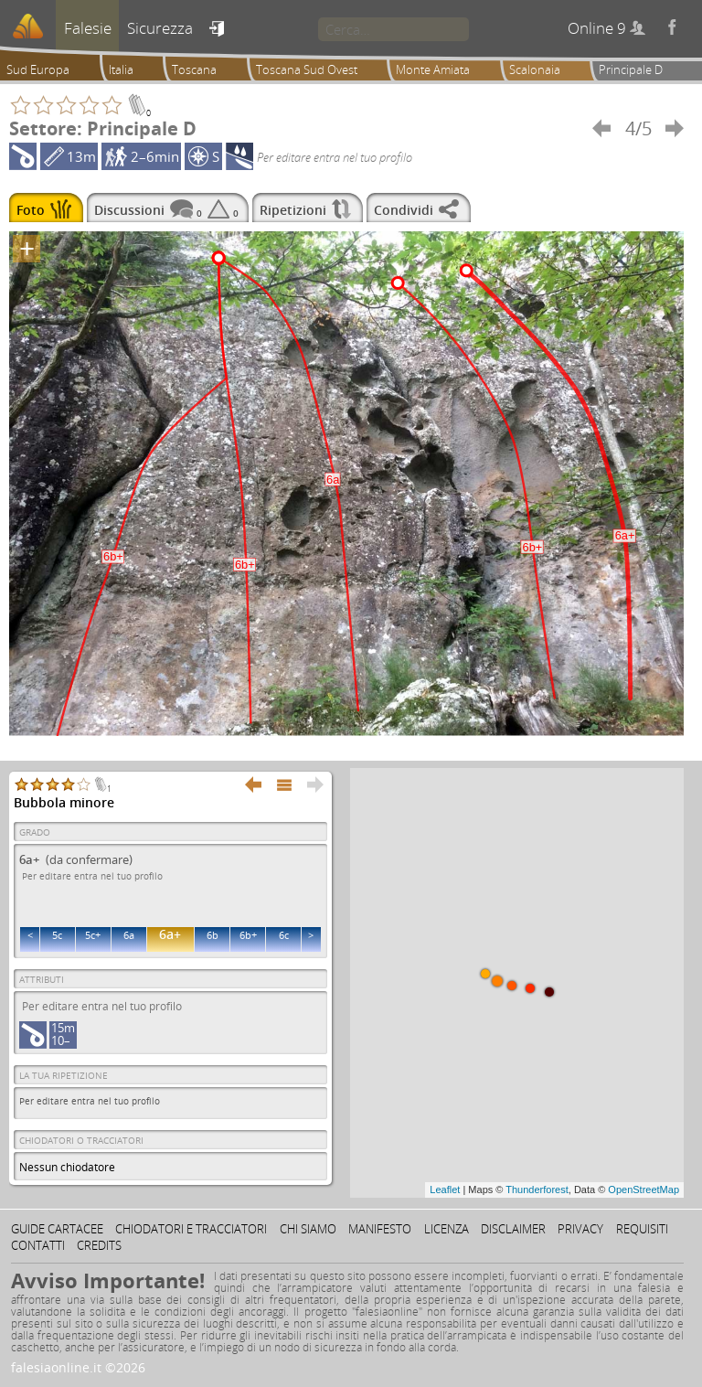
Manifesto (379, 1229)
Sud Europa (37, 69)
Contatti (38, 1245)
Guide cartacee (57, 1229)
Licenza (446, 1229)
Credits (99, 1245)
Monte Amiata (433, 69)
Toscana (194, 69)
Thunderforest (536, 1189)
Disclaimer (513, 1229)
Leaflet (445, 1189)
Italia (121, 69)
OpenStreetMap (643, 1189)
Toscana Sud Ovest (306, 69)
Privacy (580, 1229)
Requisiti (642, 1229)
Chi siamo (308, 1229)
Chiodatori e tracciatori (191, 1229)
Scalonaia (534, 69)
